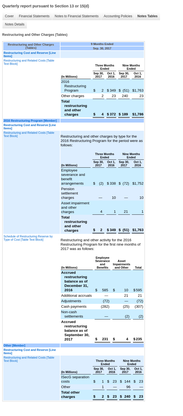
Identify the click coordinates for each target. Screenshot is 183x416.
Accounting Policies (118, 16)
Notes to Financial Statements (76, 16)
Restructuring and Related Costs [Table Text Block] (29, 62)
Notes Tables (147, 16)
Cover (9, 16)
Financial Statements (34, 16)
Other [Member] (14, 345)
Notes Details (14, 24)
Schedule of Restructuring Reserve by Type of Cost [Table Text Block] (28, 238)
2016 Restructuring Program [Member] (30, 120)
